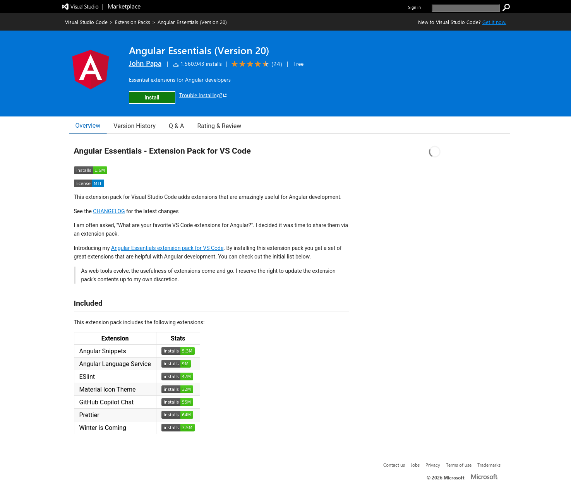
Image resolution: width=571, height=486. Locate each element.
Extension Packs (132, 22)
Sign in (414, 7)
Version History (134, 126)
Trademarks (489, 465)
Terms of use (459, 465)
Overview (88, 125)
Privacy (432, 465)
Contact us (394, 465)
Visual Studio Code (86, 22)
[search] (466, 8)
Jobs (415, 465)
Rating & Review (219, 126)
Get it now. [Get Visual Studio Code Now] (494, 22)
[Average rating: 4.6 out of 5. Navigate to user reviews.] (255, 64)
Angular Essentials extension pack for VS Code (167, 248)
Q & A (176, 126)
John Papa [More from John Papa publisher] (145, 63)
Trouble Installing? (203, 95)
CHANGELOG (109, 211)
